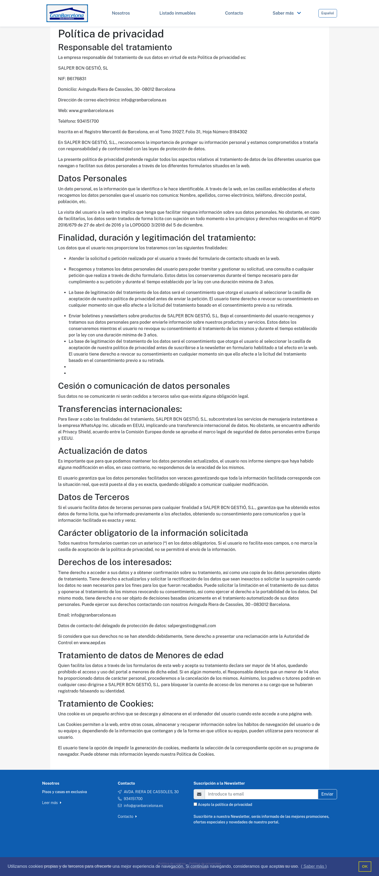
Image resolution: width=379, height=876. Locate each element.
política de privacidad (233, 804)
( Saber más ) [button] (314, 866)
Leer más (51, 803)
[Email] (261, 794)
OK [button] (365, 866)
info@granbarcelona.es (143, 806)
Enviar (327, 794)
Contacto (127, 816)
